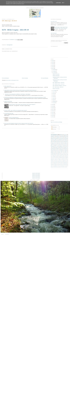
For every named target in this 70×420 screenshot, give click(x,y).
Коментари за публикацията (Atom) (12, 80)
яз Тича (57, 146)
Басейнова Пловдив (53, 154)
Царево (64, 161)
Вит (63, 155)
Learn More (58, 2)
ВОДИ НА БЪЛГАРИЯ (8, 101)
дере (61, 162)
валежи (52, 162)
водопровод (57, 138)
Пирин (55, 140)
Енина (63, 156)
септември (55, 90)
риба (51, 145)
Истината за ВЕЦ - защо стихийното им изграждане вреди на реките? (15, 110)
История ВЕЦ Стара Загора (8, 113)
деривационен (65, 162)
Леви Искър (57, 157)
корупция (52, 164)
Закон (51, 140)
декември (54, 69)
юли (53, 93)
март (54, 99)
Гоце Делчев (65, 140)
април (54, 98)
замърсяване (55, 163)
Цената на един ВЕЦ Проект (13, 117)
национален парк (60, 164)
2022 (53, 66)
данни (58, 140)
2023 (53, 65)
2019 (53, 106)
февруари (54, 101)
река (55, 153)
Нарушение (65, 148)
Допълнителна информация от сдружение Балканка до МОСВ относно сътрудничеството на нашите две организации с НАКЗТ (25, 97)
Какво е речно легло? (7, 86)
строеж (58, 153)
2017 (53, 109)
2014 (53, 113)
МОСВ (61, 157)
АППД (64, 153)
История (55, 141)
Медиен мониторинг (56, 75)
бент (66, 161)
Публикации (54, 127)
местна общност (54, 139)
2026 (53, 60)
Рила (62, 137)
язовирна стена (61, 146)
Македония (53, 148)
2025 (53, 62)
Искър (53, 137)
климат (61, 163)
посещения (9, 44)
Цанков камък (60, 161)
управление (52, 146)
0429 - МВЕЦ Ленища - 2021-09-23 (58, 82)
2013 (53, 115)
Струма (66, 149)
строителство (65, 145)
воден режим (55, 162)
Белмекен (58, 154)
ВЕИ (65, 154)
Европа (65, 137)
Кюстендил (53, 157)
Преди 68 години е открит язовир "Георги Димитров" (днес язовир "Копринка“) (22, 104)
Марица (57, 148)
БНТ (66, 153)
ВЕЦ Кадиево (56, 147)
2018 (53, 107)
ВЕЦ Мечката (61, 147)
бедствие (52, 138)
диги (51, 163)
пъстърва (52, 153)
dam (61, 153)
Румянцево (61, 149)
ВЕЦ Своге (66, 147)
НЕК (66, 157)
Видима (61, 155)
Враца (66, 155)
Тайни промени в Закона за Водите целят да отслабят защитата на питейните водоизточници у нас (20, 90)
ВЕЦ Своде (54, 155)
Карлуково (66, 156)
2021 (53, 68)
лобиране (55, 164)
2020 (53, 104)
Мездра (64, 157)
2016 (53, 110)
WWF (66, 146)
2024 (53, 63)
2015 (53, 112)
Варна (58, 155)
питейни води (65, 164)
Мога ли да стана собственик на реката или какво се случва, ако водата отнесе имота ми (18, 123)
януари (54, 102)
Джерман (60, 156)
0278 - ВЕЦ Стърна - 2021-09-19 (15, 30)
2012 (53, 116)
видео (65, 134)
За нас (2, 234)
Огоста (57, 149)
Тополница (55, 161)
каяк (58, 163)
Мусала (61, 148)
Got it (63, 2)
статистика (59, 145)
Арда (51, 147)
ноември (54, 71)
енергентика (62, 138)
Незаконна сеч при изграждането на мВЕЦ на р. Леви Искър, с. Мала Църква (17, 94)
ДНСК (57, 156)
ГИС (51, 156)
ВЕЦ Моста (66, 141)
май (53, 96)
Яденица (57, 137)
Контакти (7, 234)
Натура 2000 (53, 149)
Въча (61, 140)
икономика (66, 138)
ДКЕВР (54, 156)
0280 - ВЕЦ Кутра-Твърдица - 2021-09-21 (59, 85)
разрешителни (61, 139)
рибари (55, 145)
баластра (59, 141)
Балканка (65, 139)
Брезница (62, 154)
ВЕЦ (61, 134)
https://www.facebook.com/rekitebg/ (56, 122)
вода (62, 141)
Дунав (52, 141)
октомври (54, 72)
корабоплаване (65, 163)
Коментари (54, 129)
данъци (59, 162)
